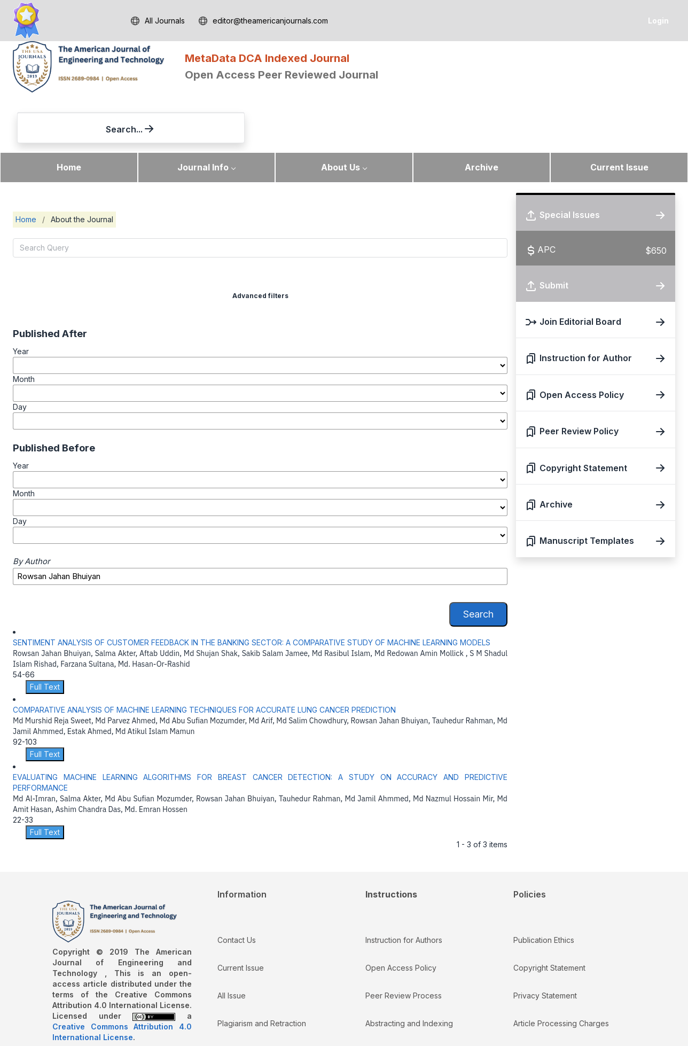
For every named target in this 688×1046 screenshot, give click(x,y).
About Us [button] (340, 119)
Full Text (45, 638)
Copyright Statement (549, 919)
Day (20, 358)
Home (69, 119)
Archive (481, 119)
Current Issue (619, 119)
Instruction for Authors (403, 891)
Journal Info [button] (203, 119)
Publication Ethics (543, 891)
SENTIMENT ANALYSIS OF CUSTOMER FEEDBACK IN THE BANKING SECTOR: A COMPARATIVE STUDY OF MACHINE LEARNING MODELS (251, 593)
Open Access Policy (400, 919)
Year (21, 302)
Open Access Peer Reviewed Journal (281, 74)
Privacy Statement (545, 946)
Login (658, 20)
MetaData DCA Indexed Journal (267, 58)
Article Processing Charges (561, 974)
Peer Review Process (403, 946)
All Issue (231, 946)
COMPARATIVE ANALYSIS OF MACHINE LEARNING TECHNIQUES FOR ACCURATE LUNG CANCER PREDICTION (204, 661)
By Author (31, 513)
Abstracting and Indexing (409, 974)
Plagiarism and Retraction (261, 974)
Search (478, 565)
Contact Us (236, 891)
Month (24, 330)
